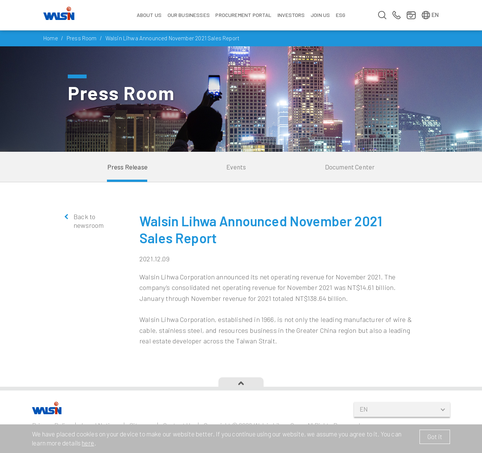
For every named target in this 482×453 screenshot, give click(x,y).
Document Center (350, 167)
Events (236, 167)
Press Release (127, 167)
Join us (320, 15)
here (88, 443)
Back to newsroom (88, 220)
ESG (341, 15)
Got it (434, 436)
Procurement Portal (243, 15)
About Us (149, 15)
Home (50, 38)
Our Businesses (189, 15)
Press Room (82, 38)
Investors (291, 15)
